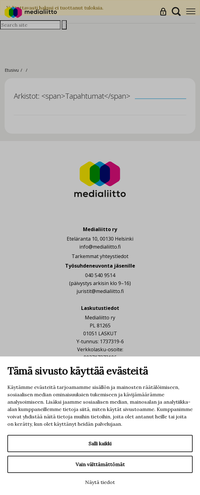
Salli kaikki (100, 443)
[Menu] (190, 11)
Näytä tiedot (100, 482)
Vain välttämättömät (100, 464)
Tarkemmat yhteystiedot (100, 256)
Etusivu (12, 70)
